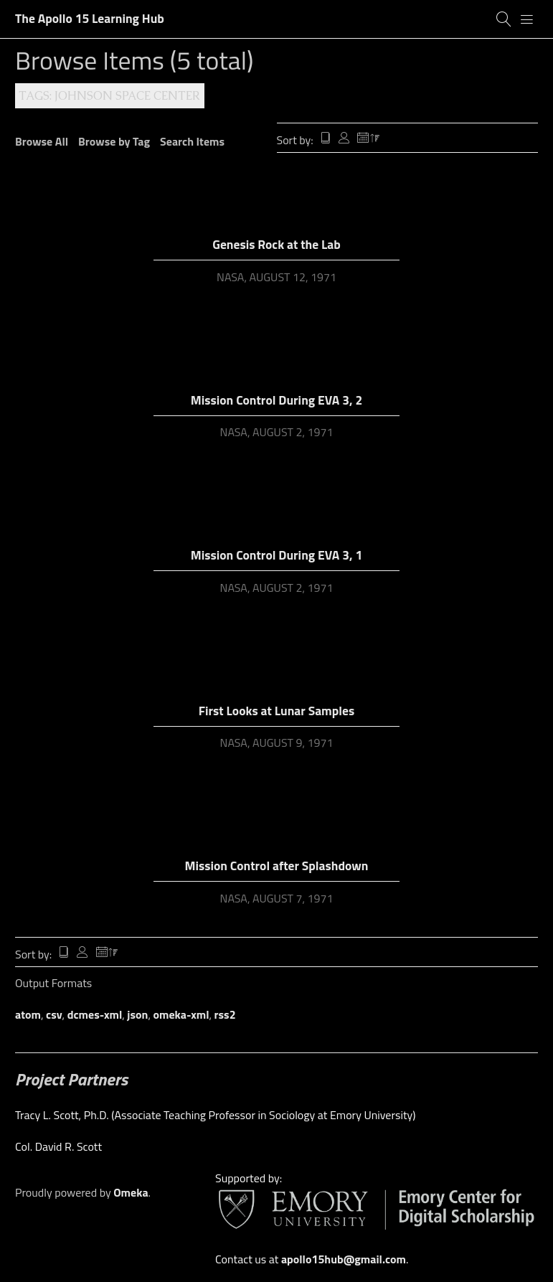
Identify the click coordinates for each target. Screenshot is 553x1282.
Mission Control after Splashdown (276, 865)
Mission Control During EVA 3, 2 (276, 400)
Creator (344, 139)
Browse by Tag (114, 141)
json (137, 1014)
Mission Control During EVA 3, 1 (276, 555)
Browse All (41, 141)
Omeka (130, 1192)
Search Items (192, 141)
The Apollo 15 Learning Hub (89, 18)
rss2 (225, 1014)
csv (54, 1014)
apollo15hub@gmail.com (343, 1259)
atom (28, 1014)
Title (325, 139)
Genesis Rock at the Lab (276, 244)
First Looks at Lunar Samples (276, 710)
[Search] (504, 19)
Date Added (368, 139)
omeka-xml (181, 1014)
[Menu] (527, 19)
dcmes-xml (95, 1014)
